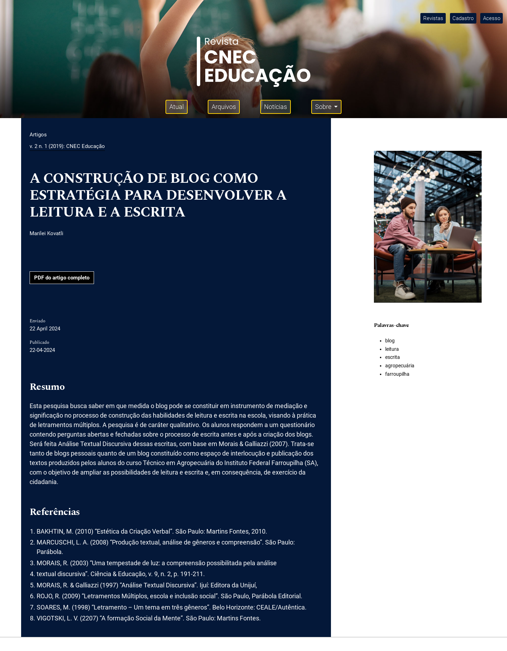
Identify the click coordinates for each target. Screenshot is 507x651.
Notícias (275, 106)
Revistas (433, 18)
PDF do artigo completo (61, 278)
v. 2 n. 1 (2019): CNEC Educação (67, 146)
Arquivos (224, 106)
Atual (176, 106)
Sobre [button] (324, 106)
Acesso (491, 18)
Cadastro (463, 18)
